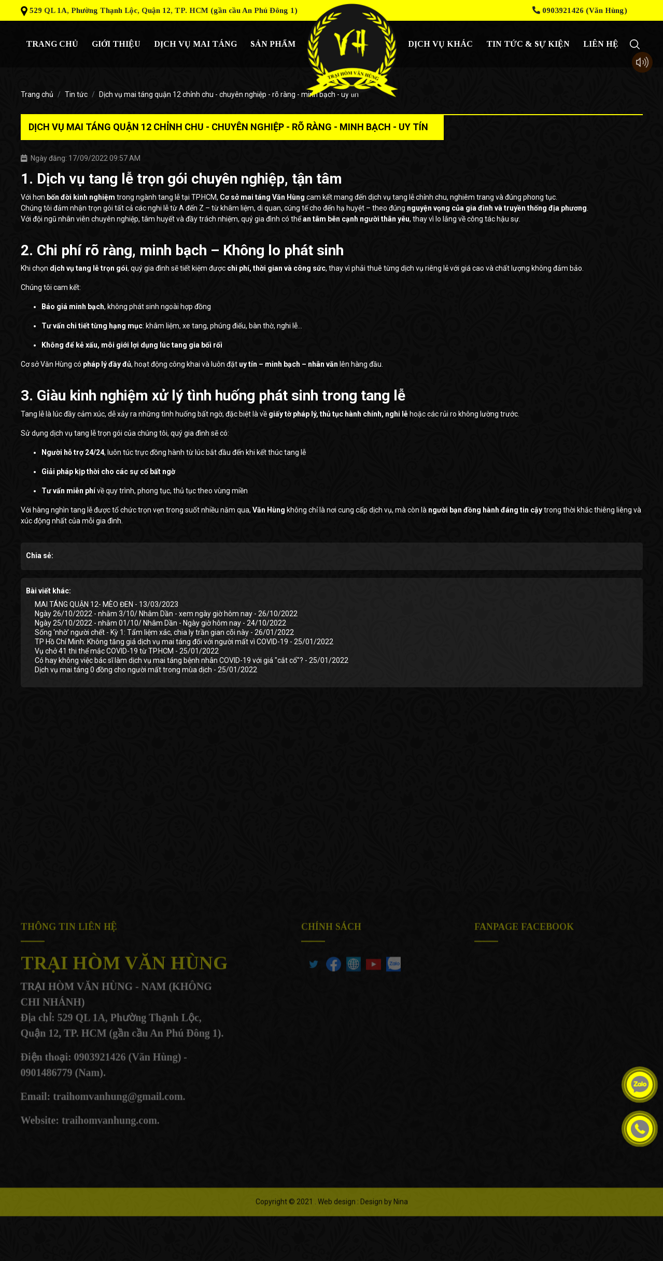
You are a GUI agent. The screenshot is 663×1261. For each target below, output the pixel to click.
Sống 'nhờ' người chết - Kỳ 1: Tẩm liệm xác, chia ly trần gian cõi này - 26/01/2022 (164, 632)
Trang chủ (52, 43)
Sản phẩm (272, 43)
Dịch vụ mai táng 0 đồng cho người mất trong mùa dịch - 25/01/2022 (146, 670)
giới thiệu (116, 43)
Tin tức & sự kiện (528, 43)
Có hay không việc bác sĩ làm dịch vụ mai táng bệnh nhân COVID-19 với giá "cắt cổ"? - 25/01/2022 (191, 660)
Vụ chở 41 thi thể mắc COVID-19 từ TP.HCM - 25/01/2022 (127, 651)
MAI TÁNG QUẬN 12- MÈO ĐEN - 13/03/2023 (106, 604)
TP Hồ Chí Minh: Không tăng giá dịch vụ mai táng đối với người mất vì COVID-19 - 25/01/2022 (184, 642)
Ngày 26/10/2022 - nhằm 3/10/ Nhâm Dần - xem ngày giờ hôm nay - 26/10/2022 (166, 613)
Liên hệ (600, 43)
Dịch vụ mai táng (195, 43)
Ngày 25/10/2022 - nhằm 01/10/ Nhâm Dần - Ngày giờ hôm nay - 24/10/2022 (160, 623)
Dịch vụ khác (440, 43)
